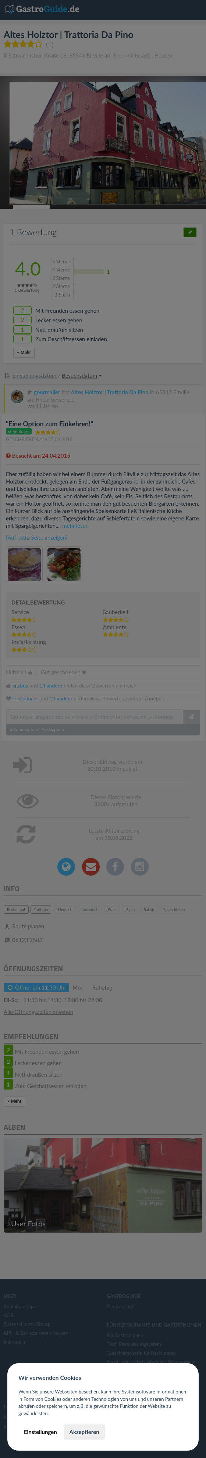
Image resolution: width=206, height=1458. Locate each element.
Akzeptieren (84, 1431)
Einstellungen (40, 1431)
